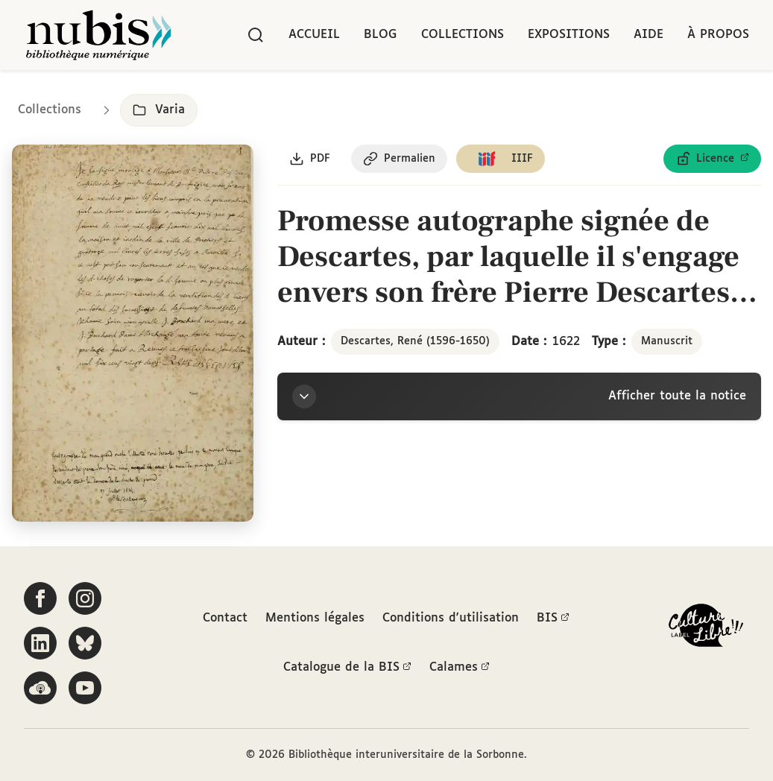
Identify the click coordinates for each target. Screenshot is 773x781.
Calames (459, 667)
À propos (718, 34)
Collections (462, 34)
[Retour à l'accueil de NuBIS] (98, 35)
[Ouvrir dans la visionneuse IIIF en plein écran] (132, 333)
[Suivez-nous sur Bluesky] (85, 643)
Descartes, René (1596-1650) (415, 341)
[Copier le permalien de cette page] (399, 159)
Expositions (569, 34)
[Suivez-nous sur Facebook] (40, 598)
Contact (225, 618)
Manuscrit (666, 341)
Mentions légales (315, 618)
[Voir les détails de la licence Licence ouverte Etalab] (712, 159)
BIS (553, 618)
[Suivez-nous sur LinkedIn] (40, 643)
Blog (380, 34)
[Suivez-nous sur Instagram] (85, 598)
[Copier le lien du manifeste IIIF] (500, 159)
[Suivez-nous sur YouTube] (85, 687)
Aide (648, 34)
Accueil (314, 34)
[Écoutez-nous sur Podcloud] (40, 687)
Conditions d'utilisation (450, 618)
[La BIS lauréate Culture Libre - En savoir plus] (706, 628)
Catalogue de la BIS (347, 667)
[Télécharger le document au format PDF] (309, 159)
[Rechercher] (256, 35)
